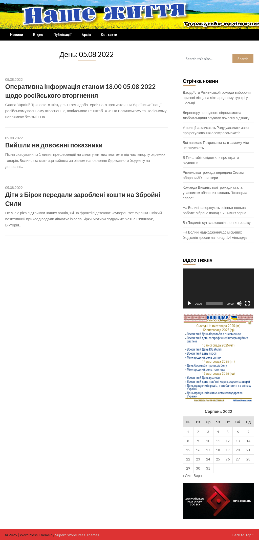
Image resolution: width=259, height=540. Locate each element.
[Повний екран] (247, 303)
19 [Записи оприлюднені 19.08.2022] (228, 450)
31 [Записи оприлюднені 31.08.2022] (208, 468)
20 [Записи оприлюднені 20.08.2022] (238, 450)
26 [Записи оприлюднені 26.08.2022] (228, 459)
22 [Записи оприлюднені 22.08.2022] (188, 459)
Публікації (62, 35)
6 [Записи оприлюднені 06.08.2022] (238, 432)
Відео (38, 35)
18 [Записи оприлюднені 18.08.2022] (218, 450)
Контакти (109, 35)
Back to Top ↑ (243, 535)
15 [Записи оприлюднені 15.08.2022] (188, 450)
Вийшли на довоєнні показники (53, 145)
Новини (16, 35)
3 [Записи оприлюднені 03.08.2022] (208, 432)
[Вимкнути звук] (239, 303)
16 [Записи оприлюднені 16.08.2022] (198, 450)
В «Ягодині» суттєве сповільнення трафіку (217, 222)
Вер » (197, 475)
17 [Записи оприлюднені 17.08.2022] (208, 450)
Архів (86, 35)
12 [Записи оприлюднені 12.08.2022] (228, 441)
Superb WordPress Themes (77, 535)
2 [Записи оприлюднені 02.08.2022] (198, 432)
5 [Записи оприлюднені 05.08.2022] (228, 432)
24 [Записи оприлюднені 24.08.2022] (208, 459)
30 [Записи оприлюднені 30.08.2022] (198, 468)
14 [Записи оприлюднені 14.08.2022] (248, 441)
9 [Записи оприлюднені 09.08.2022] (198, 441)
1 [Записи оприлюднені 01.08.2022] (188, 432)
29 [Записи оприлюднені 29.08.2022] (188, 468)
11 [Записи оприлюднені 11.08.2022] (218, 441)
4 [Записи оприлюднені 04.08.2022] (218, 432)
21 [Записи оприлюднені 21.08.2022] (248, 450)
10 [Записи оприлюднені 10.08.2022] (208, 441)
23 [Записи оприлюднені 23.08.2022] (198, 459)
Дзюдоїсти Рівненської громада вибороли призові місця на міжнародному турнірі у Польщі (217, 97)
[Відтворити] (189, 303)
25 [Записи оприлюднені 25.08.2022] (218, 459)
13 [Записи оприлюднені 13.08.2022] (238, 441)
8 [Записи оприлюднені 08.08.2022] (188, 441)
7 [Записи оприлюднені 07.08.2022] (248, 432)
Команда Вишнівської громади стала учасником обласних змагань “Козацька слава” (215, 192)
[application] (218, 288)
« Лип (187, 475)
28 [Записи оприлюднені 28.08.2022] (248, 459)
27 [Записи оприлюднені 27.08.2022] (238, 459)
